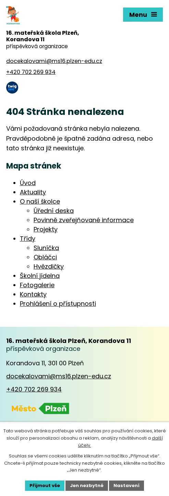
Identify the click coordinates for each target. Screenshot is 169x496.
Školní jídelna (40, 275)
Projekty (46, 229)
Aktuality (33, 192)
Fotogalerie (37, 285)
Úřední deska (54, 210)
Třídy (27, 238)
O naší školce (40, 201)
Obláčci (45, 257)
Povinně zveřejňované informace (84, 220)
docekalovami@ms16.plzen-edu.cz (58, 376)
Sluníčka (46, 248)
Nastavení (126, 485)
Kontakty (33, 294)
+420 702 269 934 (34, 389)
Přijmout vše (44, 485)
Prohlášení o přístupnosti (58, 303)
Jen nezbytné (87, 485)
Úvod (28, 183)
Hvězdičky (49, 266)
